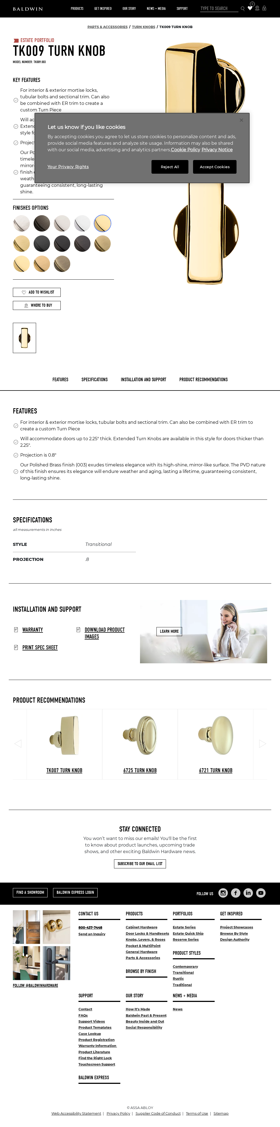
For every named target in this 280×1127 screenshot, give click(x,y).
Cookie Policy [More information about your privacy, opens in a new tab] (185, 149)
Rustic (178, 979)
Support (182, 8)
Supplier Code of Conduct (158, 1113)
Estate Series (184, 927)
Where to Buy (38, 305)
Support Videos (91, 1021)
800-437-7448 (90, 927)
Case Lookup (89, 1034)
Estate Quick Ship (188, 933)
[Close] (241, 120)
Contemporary (185, 967)
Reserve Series (186, 939)
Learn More (169, 631)
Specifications (94, 380)
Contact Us (88, 914)
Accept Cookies (214, 167)
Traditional (182, 985)
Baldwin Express (93, 1078)
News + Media (156, 8)
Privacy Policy (118, 1113)
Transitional (183, 973)
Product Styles (187, 953)
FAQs (83, 1015)
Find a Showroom (30, 892)
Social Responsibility (144, 1027)
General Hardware (142, 952)
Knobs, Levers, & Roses (145, 939)
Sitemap (221, 1113)
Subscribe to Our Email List (140, 863)
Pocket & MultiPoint (143, 946)
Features (60, 380)
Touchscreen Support (96, 1064)
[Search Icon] (243, 9)
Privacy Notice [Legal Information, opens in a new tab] (217, 149)
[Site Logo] (28, 8)
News (178, 1009)
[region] (142, 148)
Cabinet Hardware (142, 927)
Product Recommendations (203, 380)
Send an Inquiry (91, 934)
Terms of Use (197, 1113)
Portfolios (182, 914)
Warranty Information (97, 1046)
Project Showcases (236, 927)
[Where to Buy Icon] (257, 8)
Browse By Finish (141, 971)
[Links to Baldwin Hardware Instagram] (223, 893)
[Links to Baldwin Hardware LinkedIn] (248, 893)
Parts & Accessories (143, 958)
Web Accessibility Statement (76, 1113)
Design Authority (234, 939)
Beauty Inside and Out (145, 1021)
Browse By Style (234, 933)
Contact (85, 1009)
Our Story (129, 8)
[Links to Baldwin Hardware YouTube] (261, 893)
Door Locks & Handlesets (147, 933)
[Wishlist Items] (250, 8)
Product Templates (95, 1027)
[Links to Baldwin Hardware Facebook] (236, 893)
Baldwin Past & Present (146, 1015)
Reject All (170, 167)
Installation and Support (143, 380)
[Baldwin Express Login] (264, 8)
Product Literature (94, 1052)
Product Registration (96, 1040)
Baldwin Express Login (75, 892)
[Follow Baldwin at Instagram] (41, 985)
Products (77, 8)
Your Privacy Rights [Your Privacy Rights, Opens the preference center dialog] (68, 166)
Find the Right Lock (95, 1058)
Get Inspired (103, 8)
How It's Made (138, 1009)
